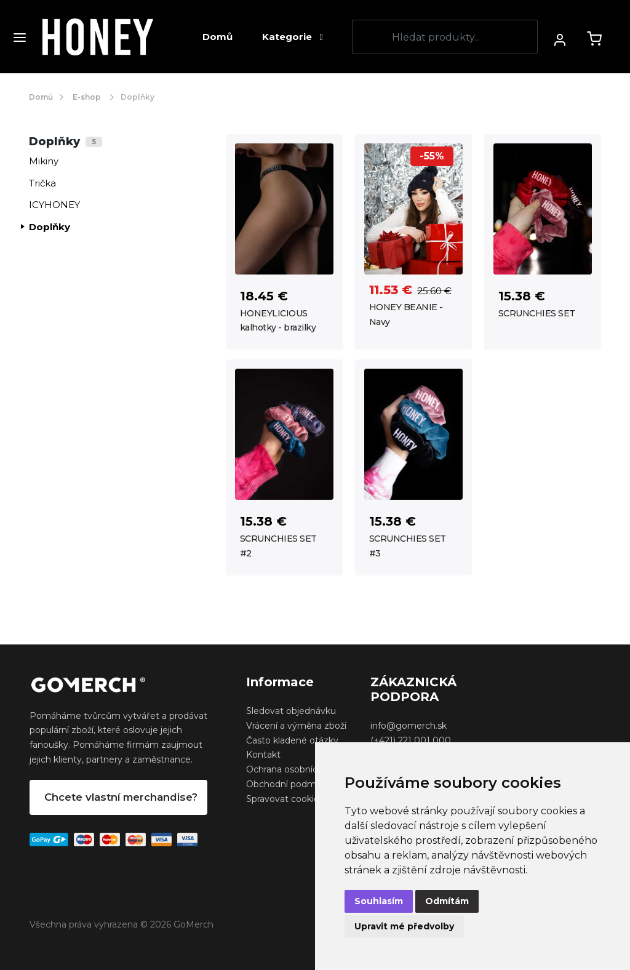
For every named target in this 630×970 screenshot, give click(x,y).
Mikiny (43, 161)
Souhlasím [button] (378, 901)
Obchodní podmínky (289, 784)
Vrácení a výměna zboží (296, 725)
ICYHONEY (54, 204)
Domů (217, 36)
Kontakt (263, 754)
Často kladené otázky (292, 740)
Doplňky (49, 227)
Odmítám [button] (447, 901)
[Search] (445, 37)
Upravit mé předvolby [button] (404, 926)
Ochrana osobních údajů (297, 769)
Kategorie (292, 36)
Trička (42, 183)
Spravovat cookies (285, 798)
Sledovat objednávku (291, 710)
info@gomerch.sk (408, 725)
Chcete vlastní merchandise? (120, 797)
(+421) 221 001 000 (410, 740)
